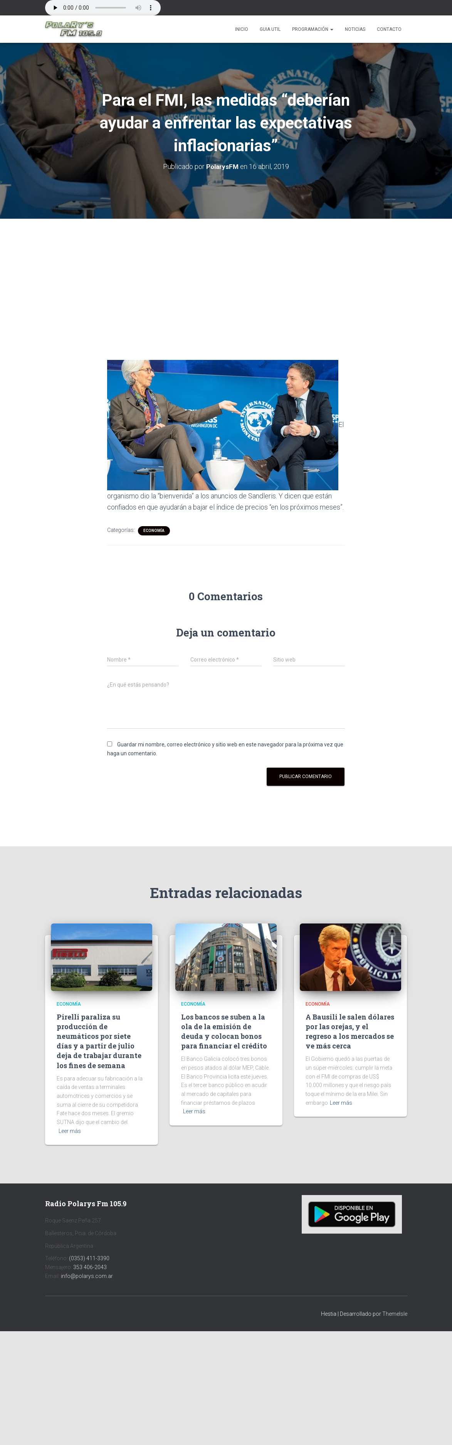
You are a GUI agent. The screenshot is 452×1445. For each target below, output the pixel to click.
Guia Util (270, 29)
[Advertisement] (226, 276)
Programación (312, 29)
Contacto (389, 29)
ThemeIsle (394, 1314)
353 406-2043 (90, 1267)
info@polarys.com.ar (87, 1276)
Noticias (355, 29)
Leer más (70, 1131)
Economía (154, 530)
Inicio (241, 29)
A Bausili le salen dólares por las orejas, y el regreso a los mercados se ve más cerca (350, 1031)
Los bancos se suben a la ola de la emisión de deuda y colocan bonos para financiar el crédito (224, 1031)
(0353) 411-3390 (89, 1258)
